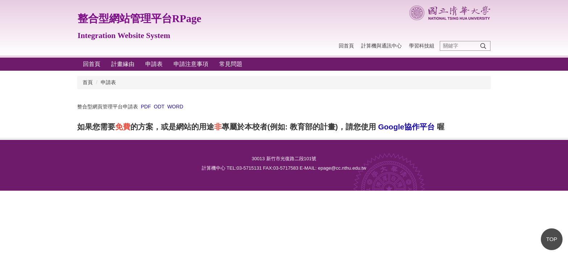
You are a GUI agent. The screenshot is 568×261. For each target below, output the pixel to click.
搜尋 (483, 45)
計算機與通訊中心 (381, 46)
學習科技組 (421, 46)
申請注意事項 (191, 64)
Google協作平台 (406, 127)
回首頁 (346, 46)
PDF (146, 106)
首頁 (88, 82)
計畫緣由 (122, 64)
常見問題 (230, 64)
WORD (175, 106)
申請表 (154, 64)
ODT (159, 106)
